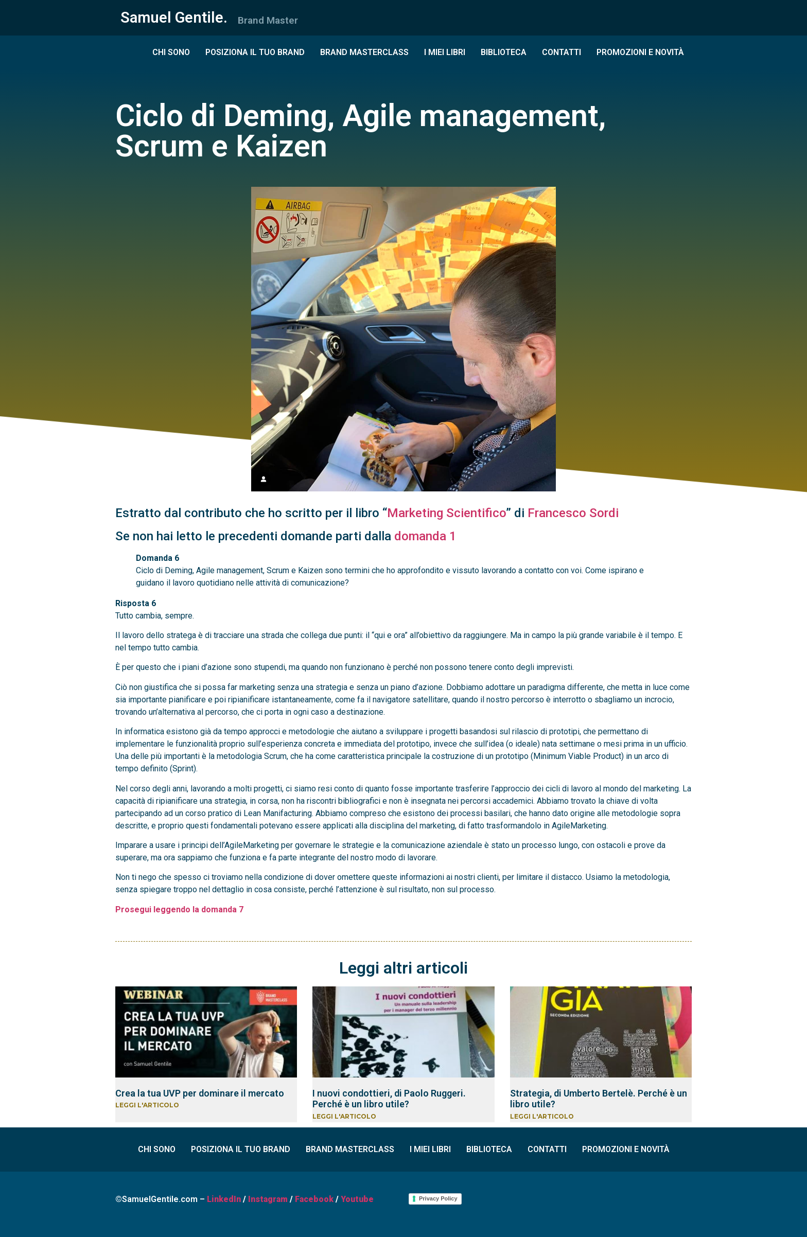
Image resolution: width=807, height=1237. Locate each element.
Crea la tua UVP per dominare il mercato (199, 1093)
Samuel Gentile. (173, 17)
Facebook (314, 1199)
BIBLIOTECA (504, 52)
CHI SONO (171, 52)
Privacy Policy (438, 1198)
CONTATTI (561, 52)
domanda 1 (425, 536)
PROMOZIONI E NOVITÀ (640, 52)
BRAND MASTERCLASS (364, 52)
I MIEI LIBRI (444, 52)
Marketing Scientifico (446, 513)
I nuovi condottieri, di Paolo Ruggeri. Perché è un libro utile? (389, 1099)
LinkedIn (224, 1199)
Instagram (268, 1199)
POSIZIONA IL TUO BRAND (255, 52)
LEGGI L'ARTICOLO (147, 1105)
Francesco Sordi (573, 513)
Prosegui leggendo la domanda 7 (179, 909)
